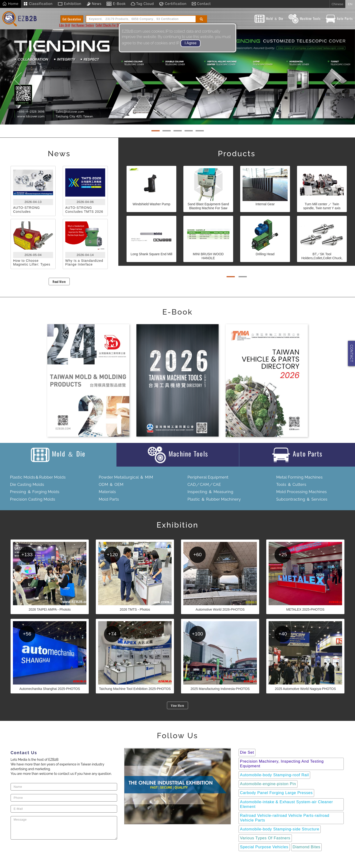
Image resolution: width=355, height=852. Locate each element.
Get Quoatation (71, 19)
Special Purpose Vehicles (264, 847)
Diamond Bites (306, 847)
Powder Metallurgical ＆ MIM (126, 477)
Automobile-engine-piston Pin (268, 784)
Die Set (247, 752)
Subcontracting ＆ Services (301, 499)
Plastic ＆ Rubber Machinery (214, 499)
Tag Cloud (142, 4)
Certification (173, 4)
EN (350, 4)
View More (177, 705)
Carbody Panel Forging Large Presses (276, 793)
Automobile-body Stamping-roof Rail (274, 775)
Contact (201, 4)
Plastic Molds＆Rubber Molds (38, 477)
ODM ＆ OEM (111, 484)
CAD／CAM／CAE (204, 484)
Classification (38, 4)
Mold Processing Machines (301, 491)
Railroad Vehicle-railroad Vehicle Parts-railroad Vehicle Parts (284, 817)
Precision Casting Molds (32, 499)
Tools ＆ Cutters (291, 484)
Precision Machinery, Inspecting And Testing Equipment (282, 763)
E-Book (116, 4)
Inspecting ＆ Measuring (210, 491)
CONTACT (351, 353)
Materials (107, 491)
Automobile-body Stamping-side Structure (279, 829)
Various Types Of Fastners (265, 838)
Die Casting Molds (27, 484)
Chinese (337, 4)
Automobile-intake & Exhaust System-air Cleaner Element (286, 804)
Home (10, 4)
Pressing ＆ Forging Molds (34, 491)
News (94, 4)
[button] (17, 77)
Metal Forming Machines (299, 477)
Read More (59, 281)
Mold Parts (109, 499)
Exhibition (69, 4)
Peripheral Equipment (207, 477)
